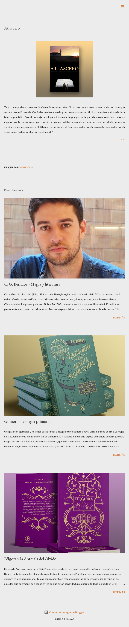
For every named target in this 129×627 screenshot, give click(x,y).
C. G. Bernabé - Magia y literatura (32, 284)
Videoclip (26, 167)
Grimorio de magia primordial (29, 421)
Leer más (119, 317)
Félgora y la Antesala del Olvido (30, 558)
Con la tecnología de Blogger (64, 612)
